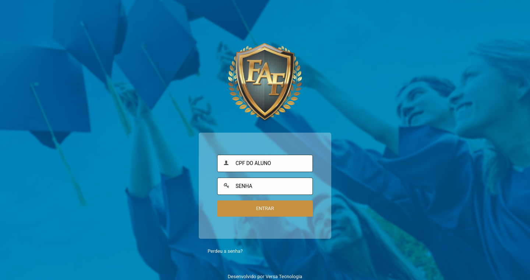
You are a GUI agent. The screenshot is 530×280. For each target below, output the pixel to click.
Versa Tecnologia (284, 276)
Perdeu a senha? (225, 251)
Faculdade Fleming (265, 82)
